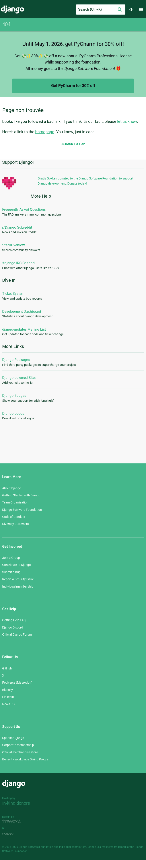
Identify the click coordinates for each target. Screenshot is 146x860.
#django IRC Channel (18, 263)
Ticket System (13, 293)
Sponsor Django (13, 738)
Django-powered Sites (19, 378)
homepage (44, 131)
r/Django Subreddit (17, 227)
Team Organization (15, 502)
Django (12, 9)
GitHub (7, 668)
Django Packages (16, 360)
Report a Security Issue (18, 579)
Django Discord (12, 627)
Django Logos (13, 413)
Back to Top (73, 144)
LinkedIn (8, 697)
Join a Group (11, 557)
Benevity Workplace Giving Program (26, 759)
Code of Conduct (13, 517)
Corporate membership (18, 745)
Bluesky (7, 690)
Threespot (12, 821)
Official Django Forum (17, 634)
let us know (127, 121)
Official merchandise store (20, 752)
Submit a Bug (11, 572)
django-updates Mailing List (24, 329)
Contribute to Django (16, 565)
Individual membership (17, 586)
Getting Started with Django (21, 495)
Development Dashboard (21, 311)
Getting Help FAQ (14, 620)
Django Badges (14, 395)
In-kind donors (16, 803)
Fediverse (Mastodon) (17, 682)
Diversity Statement (15, 524)
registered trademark (114, 846)
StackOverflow (13, 245)
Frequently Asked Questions (24, 209)
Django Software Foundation (22, 509)
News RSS (9, 704)
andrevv (12, 834)
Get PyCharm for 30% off (73, 85)
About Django (11, 488)
